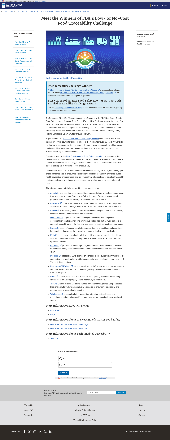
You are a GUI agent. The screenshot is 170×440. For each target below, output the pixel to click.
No (64, 365)
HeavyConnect (56, 218)
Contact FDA (15, 432)
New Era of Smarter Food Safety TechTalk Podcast (23, 119)
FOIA (141, 405)
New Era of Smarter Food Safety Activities (23, 51)
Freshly (53, 210)
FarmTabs (54, 203)
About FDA (28, 410)
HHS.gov (141, 410)
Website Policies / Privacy (85, 410)
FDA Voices (55, 310)
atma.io (53, 193)
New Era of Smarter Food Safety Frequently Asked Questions (23, 61)
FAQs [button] (52, 314)
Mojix (52, 235)
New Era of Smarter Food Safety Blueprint (23, 43)
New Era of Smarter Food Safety (27, 11)
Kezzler (53, 228)
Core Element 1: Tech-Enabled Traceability (22, 70)
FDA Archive (28, 405)
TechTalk (54, 338)
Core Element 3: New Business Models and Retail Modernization (22, 90)
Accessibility (28, 415)
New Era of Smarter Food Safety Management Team (24, 108)
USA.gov (141, 415)
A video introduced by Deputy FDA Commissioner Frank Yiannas (72, 90)
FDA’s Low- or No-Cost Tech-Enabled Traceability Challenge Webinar (86, 93)
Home (5, 11)
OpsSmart (54, 246)
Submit (63, 373)
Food (11, 11)
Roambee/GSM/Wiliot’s (60, 266)
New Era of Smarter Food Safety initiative (81, 139)
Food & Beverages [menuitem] (143, 44)
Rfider (52, 276)
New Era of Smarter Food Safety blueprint (84, 156)
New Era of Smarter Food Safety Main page (69, 324)
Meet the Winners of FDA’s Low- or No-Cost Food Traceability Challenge (65, 11)
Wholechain (55, 294)
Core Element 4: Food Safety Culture (22, 100)
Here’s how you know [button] (41, 1)
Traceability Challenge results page (67, 108)
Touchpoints (102, 378)
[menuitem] (147, 36)
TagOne (53, 284)
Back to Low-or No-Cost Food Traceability (64, 78)
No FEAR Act (85, 415)
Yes (64, 359)
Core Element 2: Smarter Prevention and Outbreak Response (23, 80)
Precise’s (54, 256)
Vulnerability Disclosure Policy (85, 420)
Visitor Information (85, 405)
